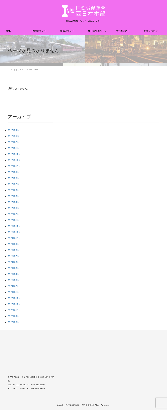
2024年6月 (13, 262)
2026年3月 (13, 136)
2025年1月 (13, 220)
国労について (39, 31)
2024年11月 (14, 232)
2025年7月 (13, 184)
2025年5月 (13, 196)
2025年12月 (14, 154)
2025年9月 (13, 172)
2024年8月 (13, 250)
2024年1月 (13, 292)
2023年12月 (14, 298)
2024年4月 (13, 274)
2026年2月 (13, 142)
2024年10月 (14, 238)
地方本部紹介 (123, 31)
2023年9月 (13, 316)
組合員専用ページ (97, 31)
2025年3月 (13, 208)
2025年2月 (13, 214)
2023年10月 (14, 310)
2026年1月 (13, 148)
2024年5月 (13, 268)
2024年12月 (14, 226)
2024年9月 (13, 244)
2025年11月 (14, 160)
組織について (67, 31)
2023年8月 (13, 322)
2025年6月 (13, 190)
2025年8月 (13, 178)
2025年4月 (13, 202)
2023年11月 (14, 304)
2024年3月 (13, 280)
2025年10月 (14, 166)
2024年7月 (13, 256)
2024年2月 (13, 286)
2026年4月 (13, 130)
